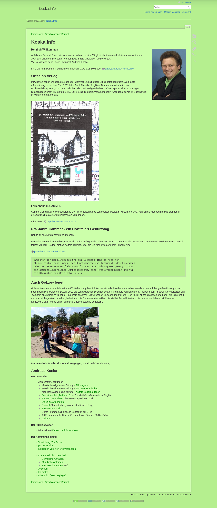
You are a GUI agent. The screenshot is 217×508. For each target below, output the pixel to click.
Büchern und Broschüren (64, 430)
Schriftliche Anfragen (53, 458)
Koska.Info (51, 21)
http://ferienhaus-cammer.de (61, 221)
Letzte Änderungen (153, 12)
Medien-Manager (172, 12)
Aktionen (42, 468)
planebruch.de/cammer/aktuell (50, 251)
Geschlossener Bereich (57, 34)
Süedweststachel (51, 408)
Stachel (46, 405)
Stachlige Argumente (53, 402)
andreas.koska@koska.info (119, 68)
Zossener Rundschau (87, 388)
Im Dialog (43, 472)
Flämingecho (82, 385)
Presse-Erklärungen (52, 465)
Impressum (37, 34)
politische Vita (45, 445)
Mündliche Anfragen (52, 462)
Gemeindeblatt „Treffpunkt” (56, 395)
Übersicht (186, 12)
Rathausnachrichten (52, 398)
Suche (189, 7)
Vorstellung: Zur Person (50, 442)
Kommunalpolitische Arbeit (52, 455)
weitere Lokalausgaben (88, 392)
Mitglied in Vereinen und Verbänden (57, 448)
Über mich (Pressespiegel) (52, 475)
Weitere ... (47, 418)
